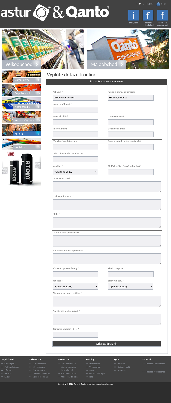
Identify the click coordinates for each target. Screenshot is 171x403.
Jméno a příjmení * (62, 104)
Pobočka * (58, 91)
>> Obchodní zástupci (95, 373)
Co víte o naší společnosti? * (67, 232)
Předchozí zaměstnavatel (65, 141)
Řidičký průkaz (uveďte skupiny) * (125, 166)
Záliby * (56, 214)
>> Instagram (120, 370)
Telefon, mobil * (61, 128)
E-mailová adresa (116, 128)
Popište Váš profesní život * (66, 311)
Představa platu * (116, 268)
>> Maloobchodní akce (68, 377)
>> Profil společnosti (10, 367)
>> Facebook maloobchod (154, 363)
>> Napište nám (93, 363)
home (163, 4)
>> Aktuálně (119, 363)
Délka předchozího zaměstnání (68, 153)
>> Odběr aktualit (122, 367)
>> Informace (7, 370)
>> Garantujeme (8, 363)
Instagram (133, 23)
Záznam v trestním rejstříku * (67, 293)
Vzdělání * (58, 166)
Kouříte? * (58, 280)
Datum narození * (117, 116)
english (149, 4)
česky (138, 4)
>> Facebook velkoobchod (154, 372)
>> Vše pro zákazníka (67, 367)
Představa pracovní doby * (66, 268)
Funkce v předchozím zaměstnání (124, 141)
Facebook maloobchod (162, 24)
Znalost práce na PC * (63, 196)
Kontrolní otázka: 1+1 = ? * (66, 329)
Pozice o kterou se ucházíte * (122, 91)
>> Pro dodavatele (37, 370)
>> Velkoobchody (93, 367)
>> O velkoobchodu (37, 363)
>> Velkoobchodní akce (39, 377)
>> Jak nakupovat (37, 367)
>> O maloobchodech (67, 363)
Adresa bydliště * (61, 116)
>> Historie (6, 373)
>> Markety (91, 370)
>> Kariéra (5, 377)
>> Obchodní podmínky (39, 373)
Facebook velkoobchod (148, 24)
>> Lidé (89, 377)
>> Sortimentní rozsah (67, 373)
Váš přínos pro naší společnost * (69, 250)
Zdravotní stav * (116, 280)
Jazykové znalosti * (62, 178)
